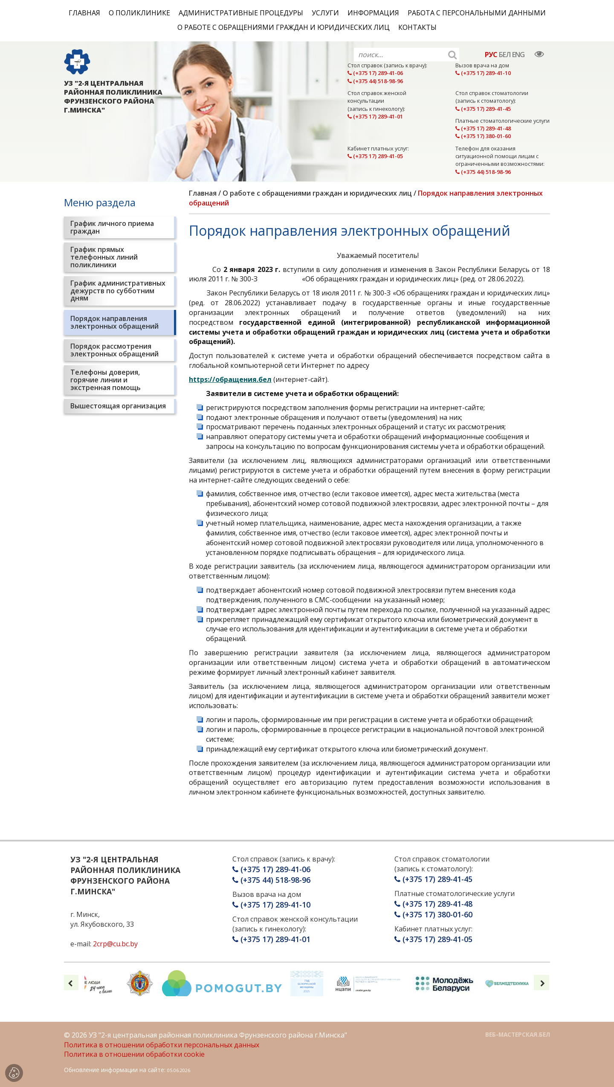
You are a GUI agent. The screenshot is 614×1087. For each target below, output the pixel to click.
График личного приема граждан (112, 227)
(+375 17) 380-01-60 (483, 136)
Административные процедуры (241, 12)
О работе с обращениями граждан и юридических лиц (283, 27)
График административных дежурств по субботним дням (117, 290)
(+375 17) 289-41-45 (483, 109)
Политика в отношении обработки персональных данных (161, 1044)
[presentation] (70, 982)
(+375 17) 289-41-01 (375, 116)
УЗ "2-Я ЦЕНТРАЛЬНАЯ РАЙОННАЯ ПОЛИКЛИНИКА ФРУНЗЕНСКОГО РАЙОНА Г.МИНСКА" (113, 96)
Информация (373, 12)
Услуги (325, 12)
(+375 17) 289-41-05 (375, 156)
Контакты (417, 27)
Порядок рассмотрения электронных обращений (114, 349)
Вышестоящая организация (118, 406)
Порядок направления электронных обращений (114, 322)
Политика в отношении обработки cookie (134, 1054)
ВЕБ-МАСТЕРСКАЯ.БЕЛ (517, 1034)
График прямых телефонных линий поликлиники (104, 257)
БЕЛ (504, 54)
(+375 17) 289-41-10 (483, 73)
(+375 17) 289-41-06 (375, 73)
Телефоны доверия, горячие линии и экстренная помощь (105, 379)
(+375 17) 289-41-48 (483, 128)
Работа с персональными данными (477, 12)
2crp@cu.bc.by (115, 943)
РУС (491, 54)
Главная (84, 12)
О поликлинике (139, 12)
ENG (518, 54)
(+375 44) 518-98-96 (375, 81)
